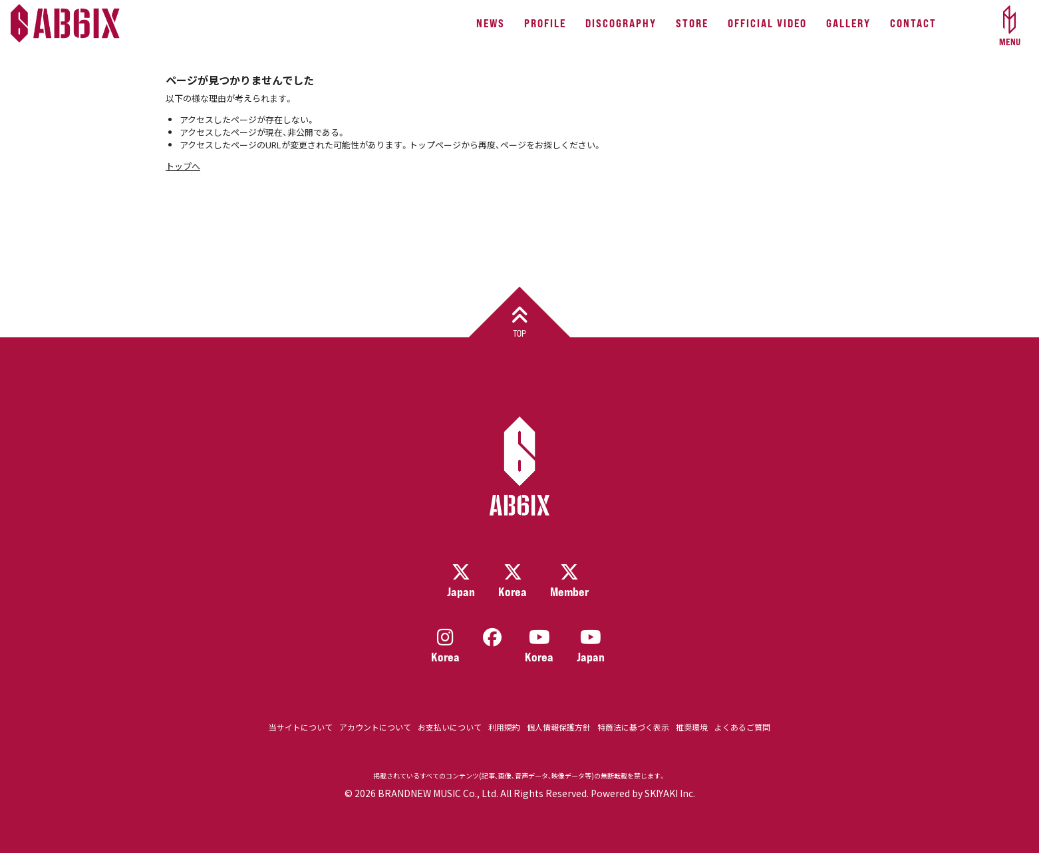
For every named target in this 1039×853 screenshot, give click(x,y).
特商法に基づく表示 (633, 727)
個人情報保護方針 (559, 727)
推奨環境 (692, 727)
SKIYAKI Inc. (670, 793)
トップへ (183, 166)
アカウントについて (375, 727)
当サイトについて (301, 727)
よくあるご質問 (742, 727)
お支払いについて (450, 727)
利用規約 (504, 727)
